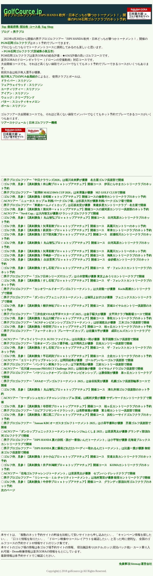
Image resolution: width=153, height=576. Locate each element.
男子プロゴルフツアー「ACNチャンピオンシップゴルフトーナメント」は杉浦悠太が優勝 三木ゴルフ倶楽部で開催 (76, 322)
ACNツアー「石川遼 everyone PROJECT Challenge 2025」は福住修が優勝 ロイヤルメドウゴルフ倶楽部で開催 (73, 368)
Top (4, 26)
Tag (44, 26)
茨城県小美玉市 (43, 51)
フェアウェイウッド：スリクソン (22, 84)
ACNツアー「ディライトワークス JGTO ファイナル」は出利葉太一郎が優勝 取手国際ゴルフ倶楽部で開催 (71, 339)
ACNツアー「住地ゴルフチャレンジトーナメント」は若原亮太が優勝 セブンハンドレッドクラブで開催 (69, 473)
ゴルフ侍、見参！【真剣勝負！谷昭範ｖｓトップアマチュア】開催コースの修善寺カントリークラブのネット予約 (75, 196)
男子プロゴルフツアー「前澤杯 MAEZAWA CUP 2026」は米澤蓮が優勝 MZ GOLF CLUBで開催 (64, 192)
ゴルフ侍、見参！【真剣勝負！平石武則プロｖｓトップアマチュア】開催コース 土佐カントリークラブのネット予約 (78, 356)
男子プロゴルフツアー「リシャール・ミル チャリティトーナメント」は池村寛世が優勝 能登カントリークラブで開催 (77, 477)
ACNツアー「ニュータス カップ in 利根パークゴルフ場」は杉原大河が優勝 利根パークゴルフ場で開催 (68, 200)
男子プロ (18, 31)
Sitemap (135, 563)
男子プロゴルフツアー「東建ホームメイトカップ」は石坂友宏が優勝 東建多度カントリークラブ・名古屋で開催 (75, 205)
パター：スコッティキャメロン (20, 101)
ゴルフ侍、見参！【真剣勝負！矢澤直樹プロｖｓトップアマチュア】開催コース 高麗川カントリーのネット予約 (75, 226)
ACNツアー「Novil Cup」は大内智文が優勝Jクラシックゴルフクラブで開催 (51, 213)
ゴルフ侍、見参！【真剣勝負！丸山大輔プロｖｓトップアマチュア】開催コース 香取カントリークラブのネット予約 (78, 318)
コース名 (34, 26)
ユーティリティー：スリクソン (20, 89)
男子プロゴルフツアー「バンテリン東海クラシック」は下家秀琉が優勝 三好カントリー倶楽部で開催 (68, 364)
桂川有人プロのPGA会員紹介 (19, 76)
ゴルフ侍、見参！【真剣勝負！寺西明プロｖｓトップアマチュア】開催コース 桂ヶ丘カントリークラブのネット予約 (78, 326)
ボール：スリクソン (13, 105)
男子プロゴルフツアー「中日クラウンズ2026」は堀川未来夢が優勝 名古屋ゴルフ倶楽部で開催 (64, 179)
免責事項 (124, 563)
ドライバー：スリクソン (16, 80)
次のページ (8, 490)
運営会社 (146, 563)
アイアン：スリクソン (15, 93)
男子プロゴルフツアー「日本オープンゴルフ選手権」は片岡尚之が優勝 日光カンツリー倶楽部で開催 (68, 343)
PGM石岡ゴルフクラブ (15, 43)
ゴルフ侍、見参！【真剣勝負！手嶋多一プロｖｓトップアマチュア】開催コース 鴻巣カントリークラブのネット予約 (78, 255)
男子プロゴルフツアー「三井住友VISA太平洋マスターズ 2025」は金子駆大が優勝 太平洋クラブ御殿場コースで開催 (77, 314)
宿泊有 (24, 26)
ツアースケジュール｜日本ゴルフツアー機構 (29, 122)
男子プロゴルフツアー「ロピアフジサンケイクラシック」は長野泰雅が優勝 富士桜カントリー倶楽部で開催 (72, 410)
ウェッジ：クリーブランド (17, 97)
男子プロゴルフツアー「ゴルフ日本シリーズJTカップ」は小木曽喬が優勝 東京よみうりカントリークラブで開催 (74, 276)
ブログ (5, 31)
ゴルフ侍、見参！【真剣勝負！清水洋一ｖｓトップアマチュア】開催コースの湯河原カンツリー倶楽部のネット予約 (76, 209)
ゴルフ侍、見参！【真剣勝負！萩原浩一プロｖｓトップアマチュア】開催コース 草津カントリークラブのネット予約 (78, 230)
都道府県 (13, 26)
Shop (50, 26)
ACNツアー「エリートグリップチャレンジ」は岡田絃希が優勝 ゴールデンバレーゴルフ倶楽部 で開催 (68, 360)
